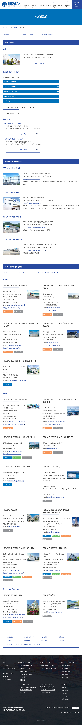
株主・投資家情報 (8, 673)
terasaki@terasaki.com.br (16, 615)
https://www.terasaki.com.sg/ (12, 454)
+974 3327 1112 (11, 524)
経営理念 (10, 637)
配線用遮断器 (66, 665)
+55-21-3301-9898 (11, 609)
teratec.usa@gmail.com (55, 612)
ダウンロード (65, 684)
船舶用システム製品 (24, 662)
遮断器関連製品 (66, 671)
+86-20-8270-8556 (51, 565)
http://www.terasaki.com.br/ (12, 617)
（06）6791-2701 (31, 57)
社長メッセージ (29, 637)
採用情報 (5, 676)
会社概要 (44, 637)
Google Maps (39, 63)
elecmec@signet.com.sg (16, 481)
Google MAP (75, 707)
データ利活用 (23, 677)
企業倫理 (61, 640)
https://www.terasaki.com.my (52, 424)
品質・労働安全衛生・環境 (32, 644)
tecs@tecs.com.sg (53, 448)
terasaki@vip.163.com (54, 532)
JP (57, 2)
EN (53, 2)
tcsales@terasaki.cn (53, 570)
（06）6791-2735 (15, 144)
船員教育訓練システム (26, 674)
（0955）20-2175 (31, 247)
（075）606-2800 (31, 176)
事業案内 (61, 637)
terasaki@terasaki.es (14, 345)
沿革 (9, 640)
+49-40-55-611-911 (12, 375)
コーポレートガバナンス (15, 644)
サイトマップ (64, 2)
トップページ (6, 27)
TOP (4, 662)
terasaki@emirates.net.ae (55, 497)
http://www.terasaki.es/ (11, 348)
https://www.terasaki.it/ (50, 310)
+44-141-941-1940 (11, 300)
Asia (24, 272)
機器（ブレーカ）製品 (67, 662)
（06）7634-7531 (31, 200)
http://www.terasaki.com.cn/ (12, 573)
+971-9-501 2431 (51, 494)
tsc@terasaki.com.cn (14, 570)
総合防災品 (65, 674)
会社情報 (14, 27)
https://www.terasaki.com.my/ (13, 424)
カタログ (64, 687)
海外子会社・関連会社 (47, 35)
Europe (5, 272)
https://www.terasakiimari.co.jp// (33, 250)
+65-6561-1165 (10, 446)
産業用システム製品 (45, 662)
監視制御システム (25, 668)
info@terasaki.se (52, 343)
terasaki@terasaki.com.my (16, 421)
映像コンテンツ (66, 699)
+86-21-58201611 (51, 527)
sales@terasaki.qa (14, 527)
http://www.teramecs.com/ (31, 179)
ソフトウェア (66, 677)
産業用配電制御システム (48, 665)
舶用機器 (22, 680)
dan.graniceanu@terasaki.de (16, 380)
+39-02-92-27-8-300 (51, 302)
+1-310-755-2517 (51, 606)
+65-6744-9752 (50, 446)
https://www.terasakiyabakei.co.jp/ (34, 227)
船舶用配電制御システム (27, 665)
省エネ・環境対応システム (27, 671)
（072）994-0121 (15, 128)
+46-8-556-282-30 (51, 337)
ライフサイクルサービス (48, 690)
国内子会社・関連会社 (28, 35)
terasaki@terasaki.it (53, 308)
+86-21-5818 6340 (11, 565)
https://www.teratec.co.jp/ (31, 203)
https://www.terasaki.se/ (51, 345)
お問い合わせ (76, 4)
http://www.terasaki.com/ (11, 308)
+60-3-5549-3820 (11, 416)
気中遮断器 (65, 668)
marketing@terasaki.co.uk (16, 305)
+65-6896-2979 (10, 475)
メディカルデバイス (24, 684)
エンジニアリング (46, 692)
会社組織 (27, 640)
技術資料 (64, 693)
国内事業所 (7, 35)
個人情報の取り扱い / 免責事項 (70, 712)
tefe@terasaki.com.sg (15, 451)
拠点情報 (44, 640)
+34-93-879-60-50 (11, 340)
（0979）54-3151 (31, 225)
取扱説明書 (65, 690)
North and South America (48, 272)
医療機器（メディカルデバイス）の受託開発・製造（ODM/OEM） (28, 690)
